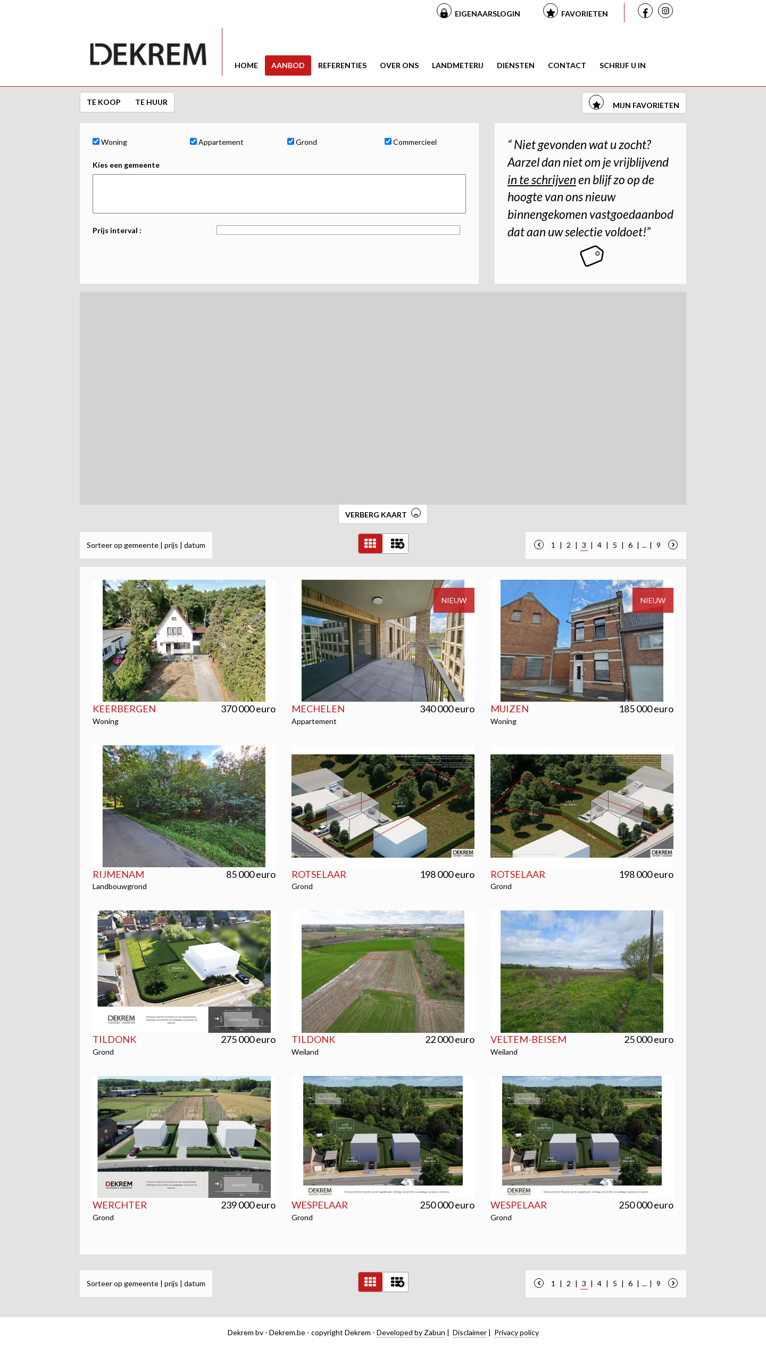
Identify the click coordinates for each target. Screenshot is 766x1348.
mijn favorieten (634, 105)
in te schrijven (541, 179)
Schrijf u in (623, 65)
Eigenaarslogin (487, 13)
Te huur (151, 101)
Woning (110, 141)
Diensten (516, 65)
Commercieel (411, 141)
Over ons (399, 65)
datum (194, 544)
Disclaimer (470, 1332)
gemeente (141, 544)
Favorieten (584, 13)
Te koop (104, 101)
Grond (302, 141)
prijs (171, 544)
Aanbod (288, 65)
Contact (567, 65)
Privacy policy (516, 1332)
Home (246, 65)
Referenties (342, 65)
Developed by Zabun (411, 1332)
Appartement (217, 141)
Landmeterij (458, 65)
